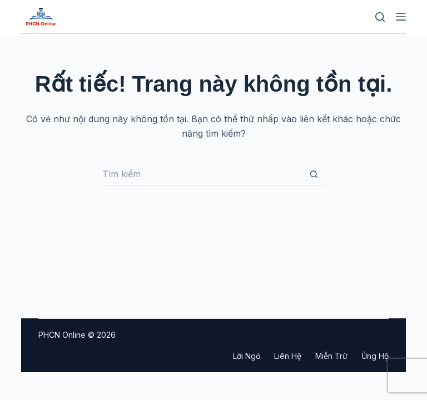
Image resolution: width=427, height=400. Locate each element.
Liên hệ (287, 356)
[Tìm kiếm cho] (202, 174)
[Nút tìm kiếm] (313, 174)
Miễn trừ (331, 356)
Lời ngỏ (246, 356)
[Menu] (401, 17)
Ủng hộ (375, 356)
